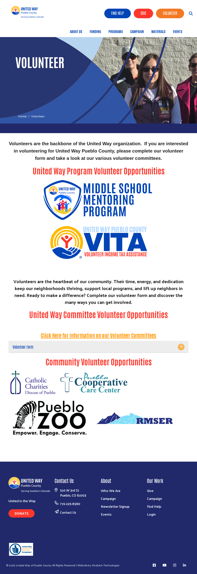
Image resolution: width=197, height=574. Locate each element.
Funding (95, 31)
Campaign (137, 31)
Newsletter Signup (115, 506)
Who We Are (110, 491)
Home (22, 116)
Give (143, 12)
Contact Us (68, 512)
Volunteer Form (23, 346)
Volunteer (170, 12)
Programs (116, 31)
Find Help (117, 12)
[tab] (98, 347)
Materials (158, 31)
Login (151, 514)
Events (177, 31)
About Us (76, 31)
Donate (21, 513)
